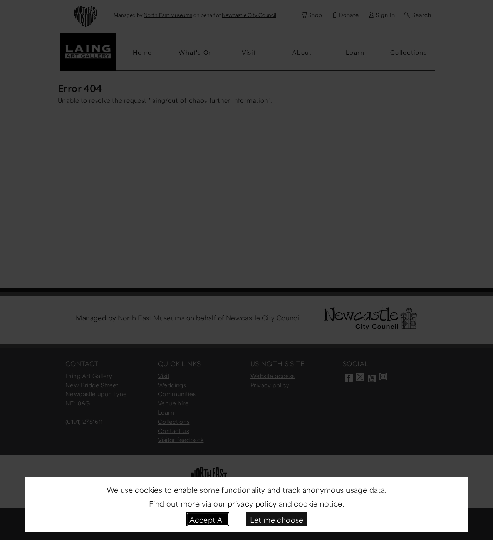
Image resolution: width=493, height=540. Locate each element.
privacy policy (252, 503)
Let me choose (277, 519)
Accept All (207, 519)
